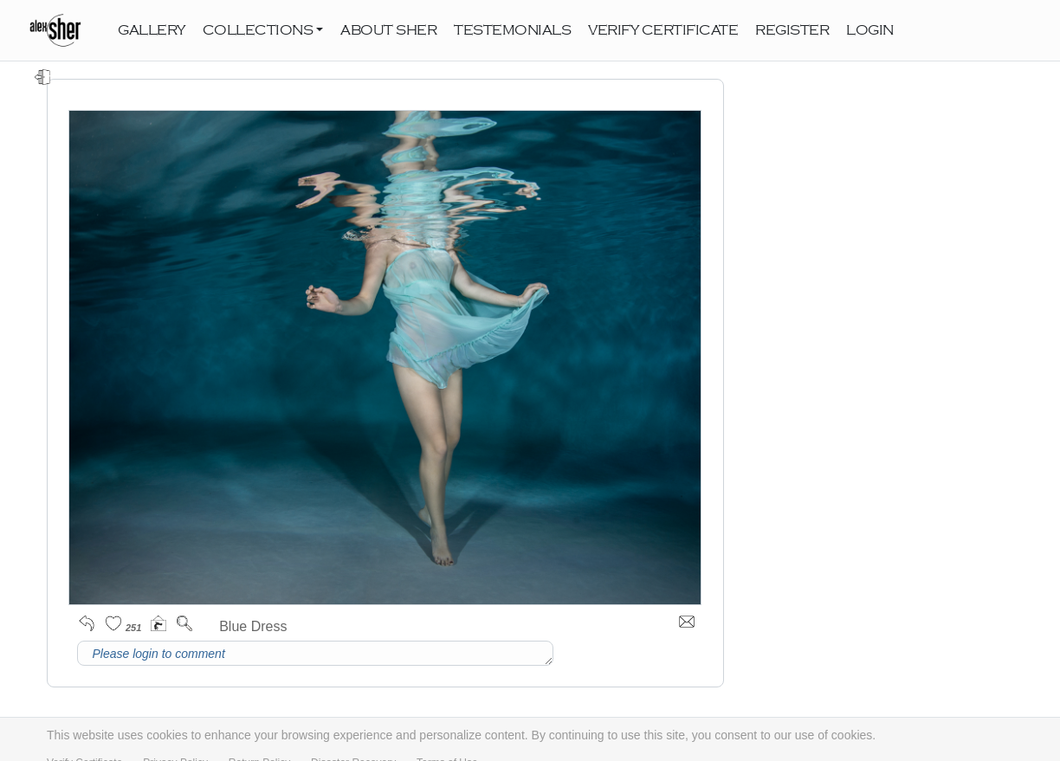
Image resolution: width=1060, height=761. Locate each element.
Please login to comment (315, 653)
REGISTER (792, 30)
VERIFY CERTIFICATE (663, 30)
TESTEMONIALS (512, 30)
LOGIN (870, 30)
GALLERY (151, 30)
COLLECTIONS (258, 30)
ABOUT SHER (388, 30)
